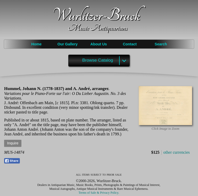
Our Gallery (67, 44)
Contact (130, 44)
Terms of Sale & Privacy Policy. (99, 192)
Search (161, 44)
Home (36, 44)
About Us (98, 44)
